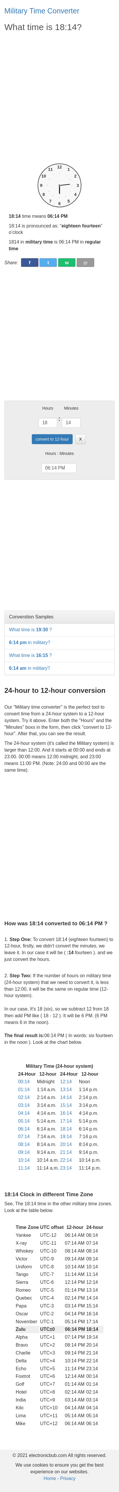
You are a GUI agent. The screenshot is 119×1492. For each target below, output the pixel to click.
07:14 (24, 1136)
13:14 (66, 1089)
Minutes (71, 408)
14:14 (66, 1097)
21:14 (66, 1152)
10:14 (24, 1160)
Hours (47, 408)
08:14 (24, 1144)
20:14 (66, 1144)
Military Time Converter (41, 11)
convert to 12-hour (52, 439)
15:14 (66, 1105)
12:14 (66, 1081)
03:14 (24, 1105)
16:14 (66, 1113)
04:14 (24, 1113)
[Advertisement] (59, 98)
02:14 (24, 1097)
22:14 (66, 1160)
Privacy (67, 1478)
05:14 (24, 1121)
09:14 (24, 1152)
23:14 (66, 1168)
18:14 (66, 1128)
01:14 (24, 1089)
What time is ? (30, 629)
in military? (29, 642)
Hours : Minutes (59, 453)
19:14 (66, 1136)
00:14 (24, 1081)
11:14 (24, 1168)
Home (49, 1478)
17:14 (66, 1121)
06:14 (24, 1128)
